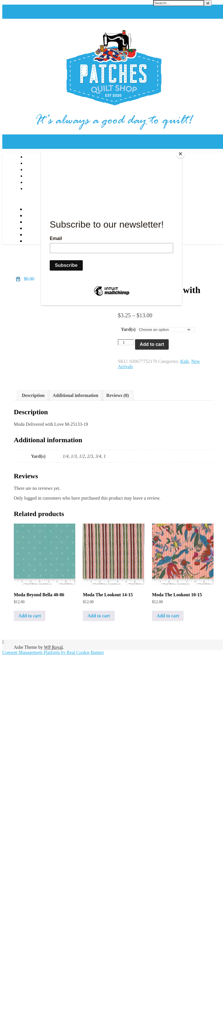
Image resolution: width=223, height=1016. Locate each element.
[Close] (180, 153)
